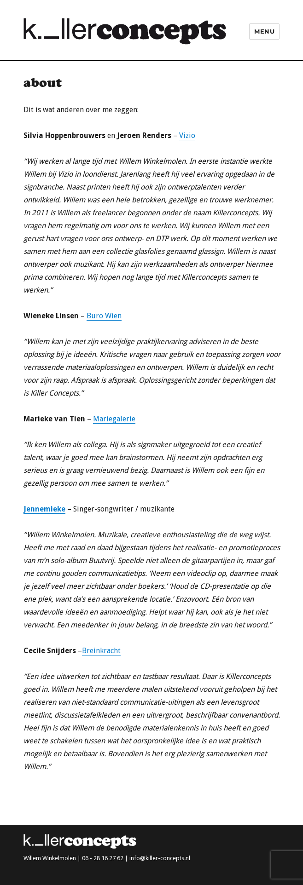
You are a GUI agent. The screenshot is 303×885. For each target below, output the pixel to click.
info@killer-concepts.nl (159, 858)
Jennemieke (44, 509)
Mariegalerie (114, 418)
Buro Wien (104, 315)
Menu (264, 31)
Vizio (187, 135)
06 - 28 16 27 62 (102, 858)
